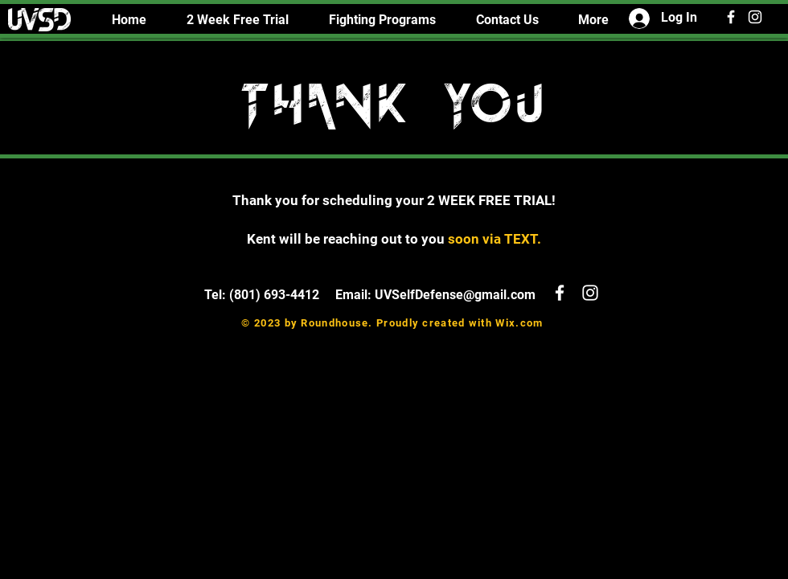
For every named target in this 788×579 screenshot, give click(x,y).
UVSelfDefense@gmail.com (455, 294)
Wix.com (519, 323)
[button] (382, 19)
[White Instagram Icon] (755, 17)
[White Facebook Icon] (731, 17)
